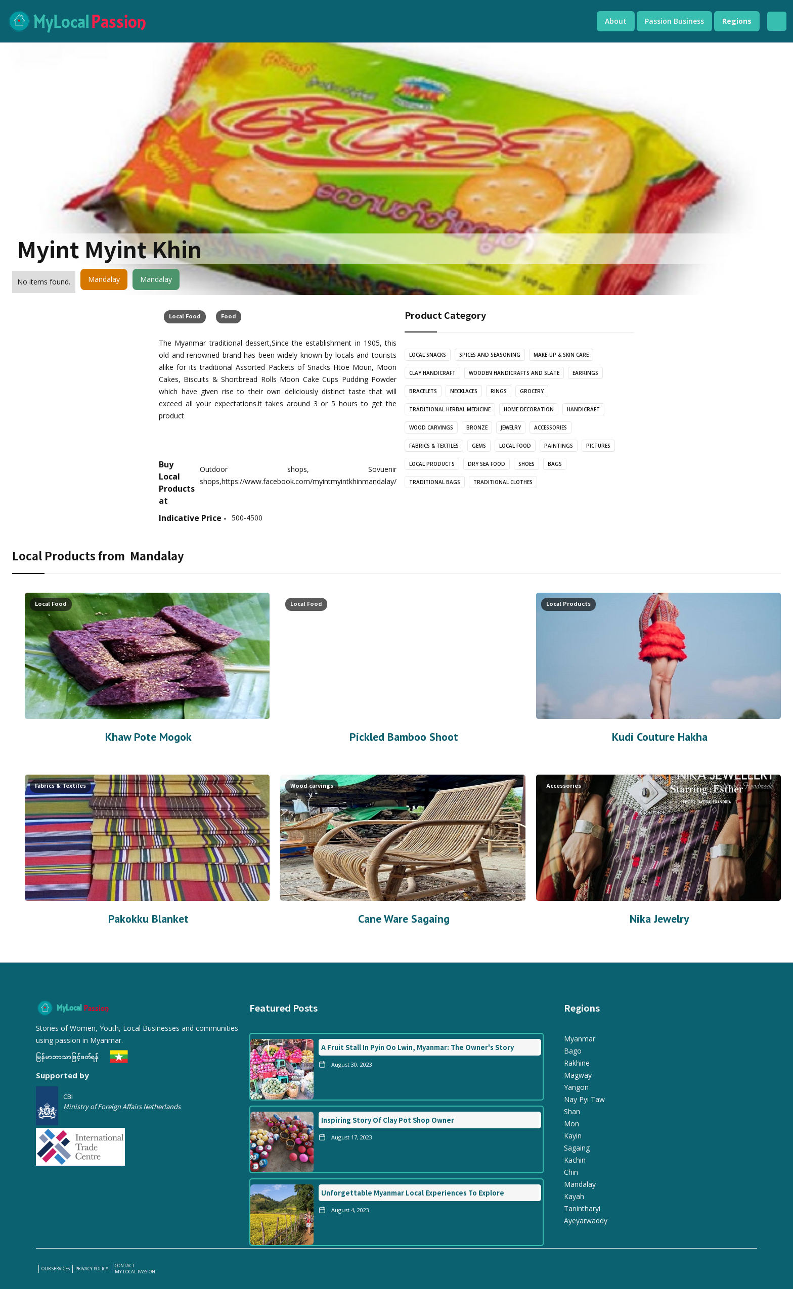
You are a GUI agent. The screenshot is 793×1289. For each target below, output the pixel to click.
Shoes (526, 463)
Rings (499, 391)
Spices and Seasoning (489, 354)
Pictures (598, 445)
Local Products (432, 463)
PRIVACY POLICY (92, 1269)
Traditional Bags (434, 482)
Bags (555, 463)
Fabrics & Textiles (434, 445)
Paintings (558, 445)
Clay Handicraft (432, 372)
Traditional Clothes (503, 482)
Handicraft (583, 409)
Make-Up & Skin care (561, 354)
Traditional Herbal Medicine (450, 409)
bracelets (423, 391)
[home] (292, 21)
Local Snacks (427, 354)
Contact (125, 1266)
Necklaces (463, 391)
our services (55, 1269)
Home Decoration (529, 409)
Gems (479, 445)
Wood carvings (431, 427)
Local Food (185, 316)
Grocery (532, 391)
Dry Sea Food (486, 463)
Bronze (477, 427)
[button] (616, 21)
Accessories (550, 427)
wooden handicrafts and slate (514, 372)
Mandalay (104, 279)
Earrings (585, 372)
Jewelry (511, 427)
